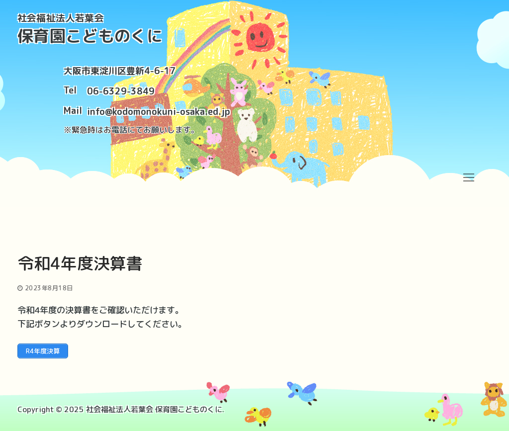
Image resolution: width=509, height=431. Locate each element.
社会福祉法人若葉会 (60, 18)
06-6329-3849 (121, 91)
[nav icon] (468, 177)
